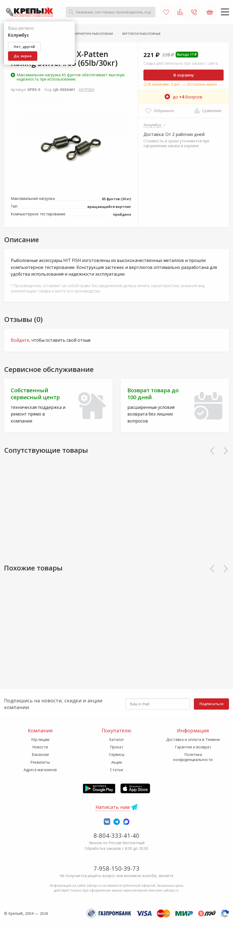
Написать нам (112, 807)
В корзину (183, 75)
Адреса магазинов (40, 769)
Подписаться (211, 703)
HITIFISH (86, 89)
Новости (40, 746)
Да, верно (23, 56)
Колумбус (152, 124)
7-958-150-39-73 (116, 868)
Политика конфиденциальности (193, 757)
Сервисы (116, 754)
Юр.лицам (40, 739)
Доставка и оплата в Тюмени (193, 739)
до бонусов (183, 97)
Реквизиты (40, 762)
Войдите (20, 340)
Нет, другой (24, 46)
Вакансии (40, 754)
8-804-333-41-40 (116, 835)
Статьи (116, 769)
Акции (116, 762)
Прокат (116, 746)
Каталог (116, 739)
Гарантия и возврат (193, 746)
